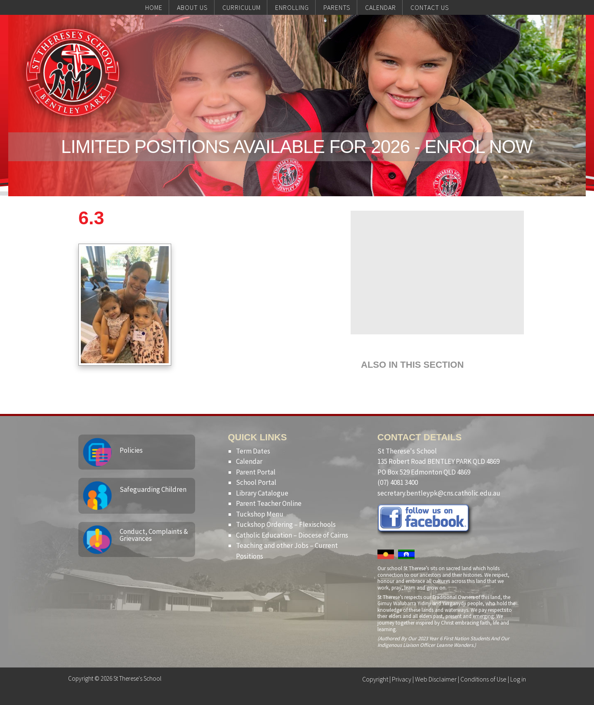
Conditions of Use (483, 679)
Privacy (401, 679)
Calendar (249, 461)
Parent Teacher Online (269, 503)
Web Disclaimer (436, 679)
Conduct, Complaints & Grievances (154, 535)
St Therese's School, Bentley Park (72, 72)
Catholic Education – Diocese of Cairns (292, 535)
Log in (518, 679)
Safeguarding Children (153, 489)
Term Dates (253, 451)
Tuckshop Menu (259, 514)
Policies (131, 450)
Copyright (375, 679)
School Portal (256, 482)
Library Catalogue (262, 493)
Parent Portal (256, 472)
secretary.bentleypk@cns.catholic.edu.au (438, 493)
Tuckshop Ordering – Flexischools (286, 524)
